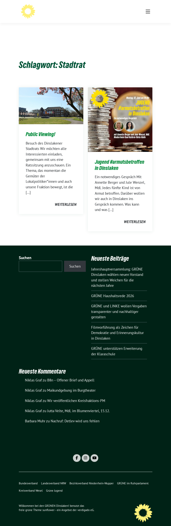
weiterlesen (65, 198)
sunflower (48, 504)
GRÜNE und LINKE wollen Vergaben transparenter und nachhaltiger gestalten (119, 305)
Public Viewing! (40, 128)
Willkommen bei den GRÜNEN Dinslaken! (91, 10)
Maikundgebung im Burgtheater (71, 384)
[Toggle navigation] (147, 27)
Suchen (25, 251)
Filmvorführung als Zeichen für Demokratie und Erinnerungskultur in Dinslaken (117, 327)
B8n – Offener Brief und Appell (70, 374)
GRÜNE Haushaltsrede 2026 (112, 290)
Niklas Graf (33, 374)
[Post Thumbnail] (51, 99)
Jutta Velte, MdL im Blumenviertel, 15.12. (78, 405)
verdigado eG (86, 504)
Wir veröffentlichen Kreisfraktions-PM (76, 394)
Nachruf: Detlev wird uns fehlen (75, 415)
